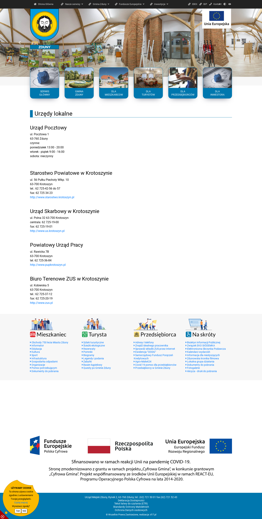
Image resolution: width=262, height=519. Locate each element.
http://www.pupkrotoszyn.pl (48, 265)
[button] (19, 43)
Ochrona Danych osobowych (131, 510)
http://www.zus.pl (41, 303)
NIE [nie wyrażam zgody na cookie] (24, 511)
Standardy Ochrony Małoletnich (131, 506)
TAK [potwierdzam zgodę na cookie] (18, 511)
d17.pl (153, 514)
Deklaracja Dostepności (131, 500)
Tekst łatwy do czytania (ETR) (131, 503)
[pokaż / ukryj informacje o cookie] (4, 514)
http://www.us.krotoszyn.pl (47, 231)
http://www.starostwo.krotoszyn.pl (52, 197)
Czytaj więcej (21, 502)
